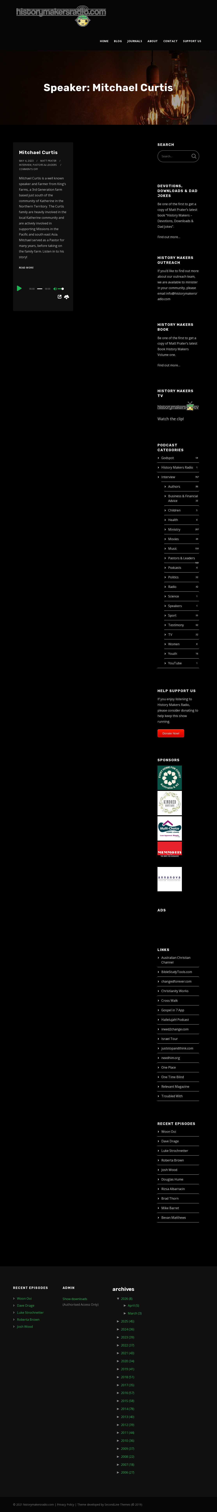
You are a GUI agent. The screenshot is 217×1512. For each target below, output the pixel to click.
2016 (127, 1393)
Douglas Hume (172, 1179)
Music (172, 548)
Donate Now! (170, 733)
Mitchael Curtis (38, 152)
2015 (127, 1401)
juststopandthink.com (177, 1048)
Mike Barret (170, 1208)
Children (174, 510)
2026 (127, 1299)
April (133, 1305)
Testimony (176, 625)
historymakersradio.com (38, 1504)
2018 (127, 1377)
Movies (173, 539)
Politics (173, 577)
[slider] (40, 288)
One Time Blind (172, 1077)
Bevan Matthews (173, 1217)
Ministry (174, 529)
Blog (118, 41)
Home (104, 41)
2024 (127, 1329)
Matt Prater (48, 160)
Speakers (175, 606)
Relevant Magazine (175, 1086)
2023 (127, 1337)
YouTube (175, 663)
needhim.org (170, 1058)
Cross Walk (169, 1000)
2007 (127, 1464)
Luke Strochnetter (174, 1151)
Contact (170, 41)
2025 (127, 1321)
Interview (168, 477)
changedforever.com (176, 981)
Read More (26, 267)
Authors (174, 486)
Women (174, 644)
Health (173, 520)
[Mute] (55, 289)
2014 (127, 1409)
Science (173, 596)
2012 (127, 1425)
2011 (127, 1432)
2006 (127, 1472)
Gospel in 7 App (172, 1010)
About (153, 41)
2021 (127, 1353)
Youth (172, 653)
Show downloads (75, 1299)
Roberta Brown (172, 1160)
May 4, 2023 (26, 160)
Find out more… (168, 237)
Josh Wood (169, 1170)
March (135, 1313)
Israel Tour (169, 1039)
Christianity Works (175, 991)
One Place (168, 1067)
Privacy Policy (65, 1504)
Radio (172, 587)
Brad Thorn (170, 1198)
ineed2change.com (175, 1029)
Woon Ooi (168, 1131)
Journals (134, 41)
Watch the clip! (170, 418)
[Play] (19, 288)
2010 (127, 1440)
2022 (127, 1345)
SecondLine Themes (117, 1504)
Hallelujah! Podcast (175, 1019)
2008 (127, 1456)
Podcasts (174, 567)
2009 (127, 1448)
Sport (172, 615)
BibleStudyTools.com (176, 972)
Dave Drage (170, 1141)
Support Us (192, 41)
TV (170, 634)
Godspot (167, 458)
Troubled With (172, 1096)
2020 (127, 1361)
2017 (127, 1385)
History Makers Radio (177, 467)
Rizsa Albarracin (173, 1189)
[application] (43, 288)
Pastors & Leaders (181, 558)
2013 (127, 1417)
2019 (127, 1369)
